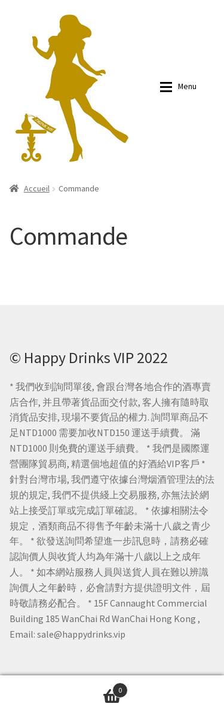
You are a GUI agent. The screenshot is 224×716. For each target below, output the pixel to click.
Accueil (37, 188)
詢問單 (64, 687)
